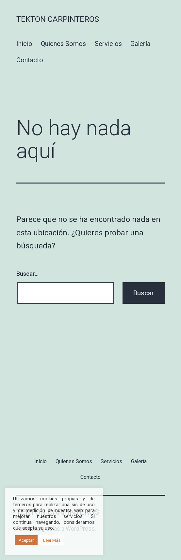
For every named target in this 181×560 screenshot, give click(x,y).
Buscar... (27, 273)
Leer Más (51, 540)
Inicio (24, 44)
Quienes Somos (63, 44)
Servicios (108, 44)
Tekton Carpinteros (57, 19)
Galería (140, 44)
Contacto (29, 60)
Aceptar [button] (26, 540)
